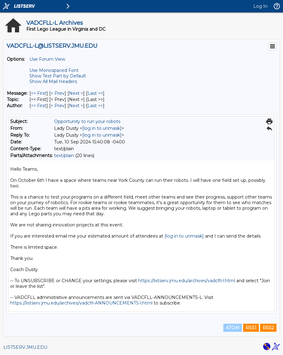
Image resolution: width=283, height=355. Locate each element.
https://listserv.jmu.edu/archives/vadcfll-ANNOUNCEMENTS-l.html (81, 303)
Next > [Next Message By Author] (76, 105)
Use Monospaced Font (54, 70)
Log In (260, 6)
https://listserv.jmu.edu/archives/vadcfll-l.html (186, 280)
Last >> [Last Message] (95, 93)
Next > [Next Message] (76, 93)
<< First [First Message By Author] (38, 105)
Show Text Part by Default (57, 76)
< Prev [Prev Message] (58, 93)
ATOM (232, 328)
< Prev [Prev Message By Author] (58, 105)
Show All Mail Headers (53, 81)
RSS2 (268, 328)
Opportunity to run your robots (87, 121)
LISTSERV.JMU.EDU (25, 347)
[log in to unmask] (102, 128)
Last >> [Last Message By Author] (95, 105)
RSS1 (251, 328)
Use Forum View (47, 59)
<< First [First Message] (38, 93)
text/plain (64, 155)
